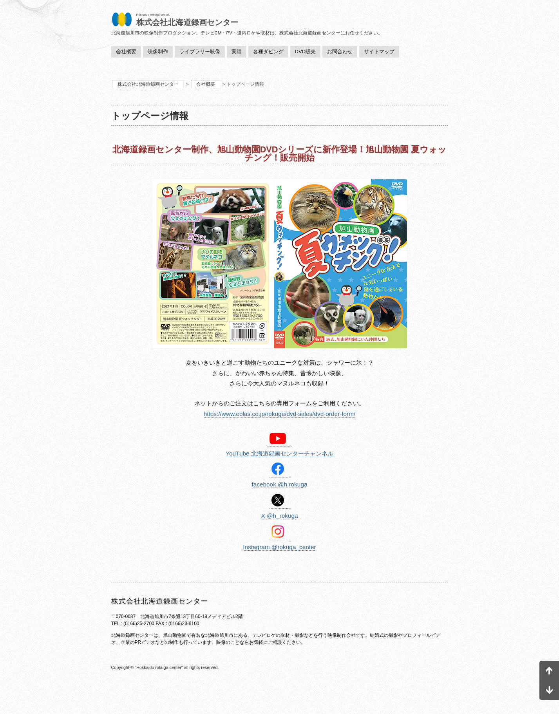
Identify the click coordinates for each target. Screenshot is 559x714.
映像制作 (158, 51)
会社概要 (126, 51)
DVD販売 (305, 51)
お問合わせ (340, 51)
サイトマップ (379, 51)
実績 (237, 51)
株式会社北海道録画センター (148, 84)
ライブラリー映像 (199, 51)
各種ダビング (268, 51)
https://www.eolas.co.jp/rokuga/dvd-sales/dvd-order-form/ (280, 413)
